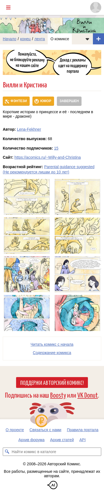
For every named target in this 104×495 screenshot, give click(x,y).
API (82, 440)
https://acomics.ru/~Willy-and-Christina (47, 157)
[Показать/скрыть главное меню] (8, 7)
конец (25, 39)
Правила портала (82, 430)
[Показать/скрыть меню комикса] (87, 38)
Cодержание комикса (52, 352)
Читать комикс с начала (52, 344)
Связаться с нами (45, 430)
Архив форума (31, 440)
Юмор (45, 101)
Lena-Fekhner (29, 129)
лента (39, 39)
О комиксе (59, 39)
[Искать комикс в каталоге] (7, 452)
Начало (9, 39)
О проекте (15, 430)
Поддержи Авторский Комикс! (52, 382)
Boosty (58, 394)
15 (56, 148)
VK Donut (87, 394)
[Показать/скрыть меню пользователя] (95, 7)
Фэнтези (19, 101)
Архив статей (62, 440)
